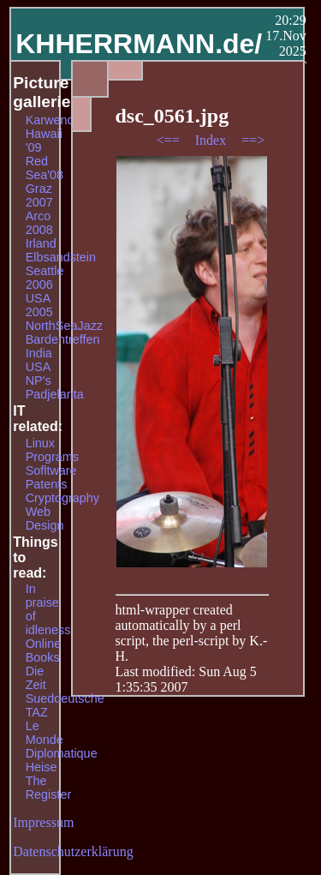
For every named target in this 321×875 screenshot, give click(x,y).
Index (212, 140)
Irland (41, 243)
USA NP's (38, 373)
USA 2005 (39, 305)
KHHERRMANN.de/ (138, 43)
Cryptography (62, 498)
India (39, 353)
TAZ (37, 712)
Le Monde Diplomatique (62, 739)
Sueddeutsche (65, 698)
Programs (52, 457)
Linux (40, 443)
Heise (41, 767)
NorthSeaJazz (64, 326)
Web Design (45, 518)
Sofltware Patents (51, 477)
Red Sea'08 (44, 168)
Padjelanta (55, 394)
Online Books (44, 650)
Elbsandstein (61, 257)
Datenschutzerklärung (73, 851)
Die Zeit (36, 678)
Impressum (43, 822)
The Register (49, 787)
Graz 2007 (39, 195)
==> (253, 140)
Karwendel (55, 120)
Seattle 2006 (45, 277)
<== (170, 140)
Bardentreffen (63, 339)
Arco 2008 (39, 223)
